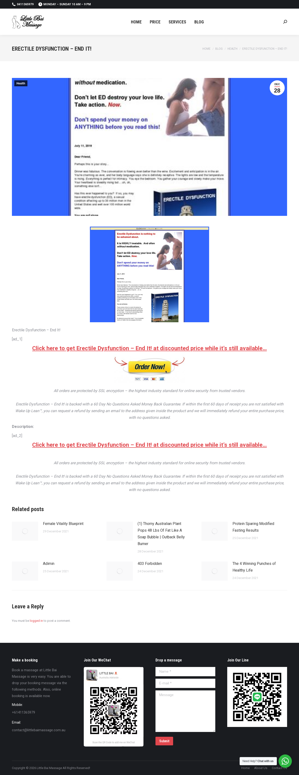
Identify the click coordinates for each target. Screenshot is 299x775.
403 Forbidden (150, 563)
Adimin (48, 563)
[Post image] (25, 531)
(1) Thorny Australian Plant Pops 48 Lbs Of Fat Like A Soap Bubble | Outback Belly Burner (161, 533)
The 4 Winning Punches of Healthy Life (254, 567)
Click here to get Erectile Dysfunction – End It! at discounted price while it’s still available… (149, 348)
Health (20, 83)
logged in (36, 620)
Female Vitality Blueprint (63, 523)
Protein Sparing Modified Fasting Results (253, 527)
